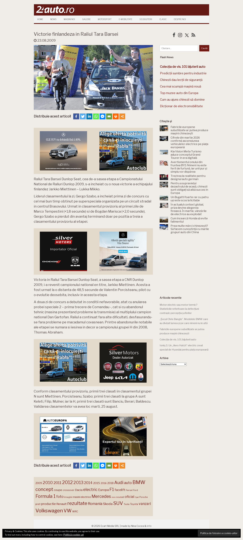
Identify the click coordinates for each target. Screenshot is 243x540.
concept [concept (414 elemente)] (44, 489)
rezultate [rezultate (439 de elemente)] (77, 503)
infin (149, 525)
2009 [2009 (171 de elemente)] (38, 483)
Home (40, 19)
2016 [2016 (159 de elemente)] (104, 483)
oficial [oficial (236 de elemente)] (129, 497)
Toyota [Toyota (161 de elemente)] (134, 504)
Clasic (163, 19)
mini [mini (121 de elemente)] (114, 497)
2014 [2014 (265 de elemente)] (88, 482)
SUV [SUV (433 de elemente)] (118, 503)
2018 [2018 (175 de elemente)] (110, 483)
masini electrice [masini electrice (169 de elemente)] (82, 497)
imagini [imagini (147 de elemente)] (68, 497)
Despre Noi (180, 19)
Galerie (86, 19)
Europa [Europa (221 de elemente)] (103, 490)
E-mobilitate (125, 19)
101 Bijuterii (146, 19)
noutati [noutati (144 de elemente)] (120, 497)
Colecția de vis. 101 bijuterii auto (178, 339)
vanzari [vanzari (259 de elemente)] (145, 504)
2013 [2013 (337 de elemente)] (78, 482)
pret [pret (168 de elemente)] (37, 504)
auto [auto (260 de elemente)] (128, 482)
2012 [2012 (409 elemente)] (67, 482)
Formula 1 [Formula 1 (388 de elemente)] (45, 496)
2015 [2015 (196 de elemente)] (96, 483)
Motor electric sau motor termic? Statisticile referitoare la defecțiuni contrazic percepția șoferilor (179, 309)
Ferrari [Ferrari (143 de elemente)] (129, 490)
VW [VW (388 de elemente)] (68, 511)
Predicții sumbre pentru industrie (183, 73)
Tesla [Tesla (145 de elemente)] (126, 504)
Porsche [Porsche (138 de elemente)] (143, 497)
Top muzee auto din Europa (179, 93)
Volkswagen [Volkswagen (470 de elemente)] (49, 511)
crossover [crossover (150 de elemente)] (68, 490)
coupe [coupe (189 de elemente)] (58, 490)
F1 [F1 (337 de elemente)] (112, 489)
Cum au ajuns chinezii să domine (182, 99)
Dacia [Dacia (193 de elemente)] (79, 490)
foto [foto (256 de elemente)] (60, 496)
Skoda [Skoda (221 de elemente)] (108, 504)
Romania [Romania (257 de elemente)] (95, 504)
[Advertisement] (185, 265)
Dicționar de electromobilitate (181, 106)
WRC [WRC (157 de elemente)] (75, 511)
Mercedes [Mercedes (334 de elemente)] (101, 496)
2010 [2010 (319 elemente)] (48, 482)
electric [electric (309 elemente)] (90, 489)
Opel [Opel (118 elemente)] (137, 497)
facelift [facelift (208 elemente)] (120, 490)
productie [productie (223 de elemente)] (48, 504)
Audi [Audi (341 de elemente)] (118, 482)
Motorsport (105, 19)
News (53, 19)
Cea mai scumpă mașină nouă (180, 86)
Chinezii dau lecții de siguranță (181, 80)
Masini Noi (69, 19)
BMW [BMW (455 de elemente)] (138, 482)
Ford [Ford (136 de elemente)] (135, 490)
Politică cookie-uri (73, 534)
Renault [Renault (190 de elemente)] (61, 504)
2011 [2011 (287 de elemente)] (57, 482)
